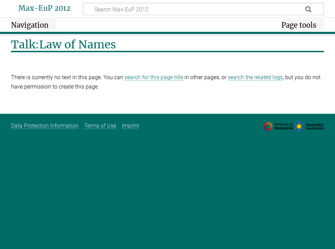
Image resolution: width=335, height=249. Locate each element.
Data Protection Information (45, 125)
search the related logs (255, 77)
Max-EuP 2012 (44, 8)
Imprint (130, 125)
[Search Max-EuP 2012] (203, 9)
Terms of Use (100, 125)
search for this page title (154, 77)
